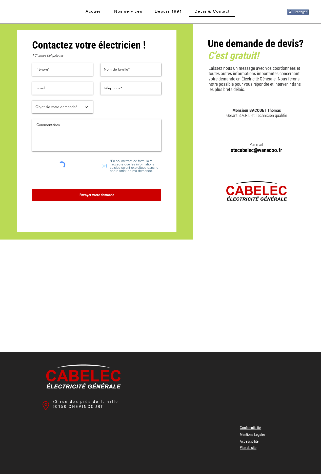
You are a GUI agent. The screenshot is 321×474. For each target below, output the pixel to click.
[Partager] (298, 12)
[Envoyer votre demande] (96, 195)
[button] (128, 11)
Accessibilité (249, 441)
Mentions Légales (253, 434)
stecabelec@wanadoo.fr (256, 150)
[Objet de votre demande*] (62, 107)
